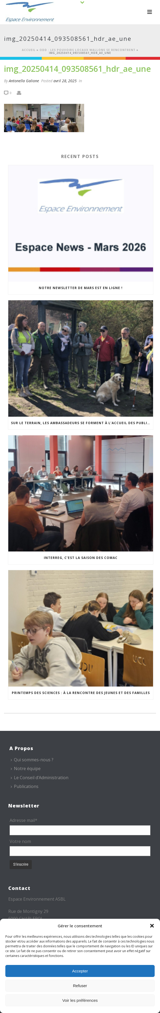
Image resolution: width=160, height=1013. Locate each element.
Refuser (80, 985)
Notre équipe (26, 768)
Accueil (29, 50)
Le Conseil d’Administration (39, 778)
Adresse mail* (23, 820)
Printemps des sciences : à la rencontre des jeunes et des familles (81, 693)
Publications (24, 786)
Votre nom (20, 841)
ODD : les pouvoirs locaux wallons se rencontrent (87, 50)
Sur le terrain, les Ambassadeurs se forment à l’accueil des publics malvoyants (82, 423)
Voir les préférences (80, 1000)
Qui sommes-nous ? (32, 760)
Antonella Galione (24, 80)
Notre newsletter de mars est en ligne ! (81, 288)
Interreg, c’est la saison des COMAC (81, 557)
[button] (152, 925)
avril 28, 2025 (65, 80)
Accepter (80, 971)
